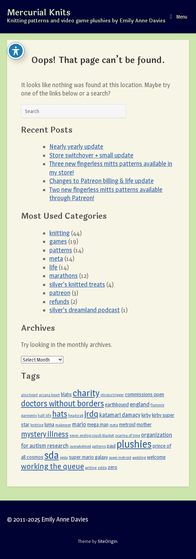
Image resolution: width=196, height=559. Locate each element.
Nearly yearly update (76, 146)
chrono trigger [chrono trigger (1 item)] (112, 395)
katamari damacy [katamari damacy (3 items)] (119, 414)
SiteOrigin (107, 541)
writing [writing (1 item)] (91, 468)
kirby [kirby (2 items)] (146, 415)
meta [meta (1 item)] (114, 425)
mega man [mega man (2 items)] (97, 424)
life (53, 267)
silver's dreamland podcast (84, 310)
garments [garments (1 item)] (29, 415)
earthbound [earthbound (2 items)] (117, 404)
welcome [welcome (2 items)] (156, 457)
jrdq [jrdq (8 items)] (91, 414)
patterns (60, 250)
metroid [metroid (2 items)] (127, 424)
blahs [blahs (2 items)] (66, 394)
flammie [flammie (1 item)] (157, 405)
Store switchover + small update (91, 155)
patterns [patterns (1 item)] (99, 446)
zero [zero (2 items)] (112, 467)
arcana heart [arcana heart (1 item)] (49, 395)
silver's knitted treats (77, 284)
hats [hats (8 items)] (59, 414)
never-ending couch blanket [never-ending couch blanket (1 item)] (92, 435)
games (58, 241)
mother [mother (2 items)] (144, 424)
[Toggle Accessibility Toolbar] (15, 50)
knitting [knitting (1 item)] (36, 425)
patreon (59, 292)
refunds (59, 301)
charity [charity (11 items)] (86, 393)
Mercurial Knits (38, 13)
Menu (178, 16)
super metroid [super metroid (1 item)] (120, 457)
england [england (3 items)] (139, 404)
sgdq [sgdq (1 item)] (64, 457)
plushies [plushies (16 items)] (134, 444)
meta (56, 258)
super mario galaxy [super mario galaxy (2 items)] (88, 457)
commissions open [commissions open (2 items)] (144, 394)
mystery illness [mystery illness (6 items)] (45, 434)
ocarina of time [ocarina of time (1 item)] (127, 435)
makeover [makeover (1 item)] (63, 425)
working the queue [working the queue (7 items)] (52, 466)
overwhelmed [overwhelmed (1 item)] (80, 446)
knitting (59, 233)
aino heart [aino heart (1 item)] (29, 395)
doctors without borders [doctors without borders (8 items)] (62, 403)
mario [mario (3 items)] (79, 424)
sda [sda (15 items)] (51, 455)
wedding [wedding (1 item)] (139, 457)
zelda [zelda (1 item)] (102, 468)
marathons (63, 275)
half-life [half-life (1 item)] (44, 415)
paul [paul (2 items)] (111, 446)
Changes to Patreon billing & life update (101, 180)
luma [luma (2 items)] (49, 424)
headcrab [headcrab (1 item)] (75, 415)
